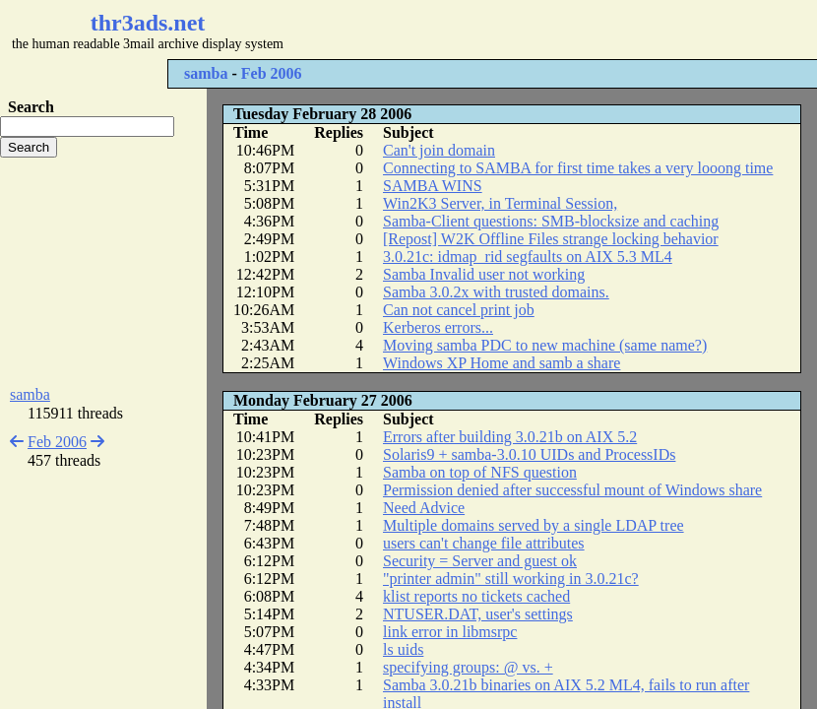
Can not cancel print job (458, 309)
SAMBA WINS (432, 185)
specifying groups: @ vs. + (468, 667)
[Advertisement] (103, 271)
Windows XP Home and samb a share (501, 362)
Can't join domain (439, 150)
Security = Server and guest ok (480, 560)
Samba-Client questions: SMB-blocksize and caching (551, 221)
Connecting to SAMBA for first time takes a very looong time (578, 168)
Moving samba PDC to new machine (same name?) (545, 345)
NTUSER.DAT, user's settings (478, 614)
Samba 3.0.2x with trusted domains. (496, 292)
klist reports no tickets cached (476, 596)
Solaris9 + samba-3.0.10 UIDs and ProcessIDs (529, 454)
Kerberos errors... (438, 327)
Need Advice (424, 507)
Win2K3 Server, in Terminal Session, (500, 203)
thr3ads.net (148, 22)
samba (205, 73)
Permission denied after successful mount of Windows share (572, 490)
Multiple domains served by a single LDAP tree (533, 525)
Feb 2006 (271, 73)
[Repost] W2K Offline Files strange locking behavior (551, 238)
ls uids (403, 649)
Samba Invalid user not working (484, 274)
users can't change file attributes (484, 543)
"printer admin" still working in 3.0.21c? (511, 578)
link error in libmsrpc (450, 631)
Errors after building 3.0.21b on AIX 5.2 (510, 436)
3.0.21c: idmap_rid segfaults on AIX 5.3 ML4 (527, 256)
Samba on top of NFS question (480, 472)
